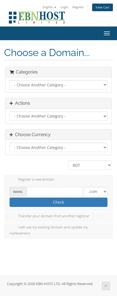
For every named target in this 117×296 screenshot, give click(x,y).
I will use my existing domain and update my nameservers (49, 230)
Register (78, 7)
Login (64, 7)
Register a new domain (32, 180)
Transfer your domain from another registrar (49, 216)
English (49, 7)
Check (58, 202)
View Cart (102, 7)
